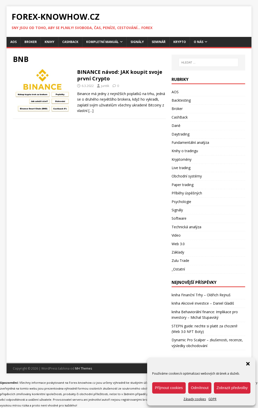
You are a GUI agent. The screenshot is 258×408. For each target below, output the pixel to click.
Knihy (49, 42)
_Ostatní (178, 269)
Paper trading (183, 184)
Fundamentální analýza (190, 142)
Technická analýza (186, 226)
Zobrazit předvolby (232, 388)
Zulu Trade (180, 260)
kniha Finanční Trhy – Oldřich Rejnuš (201, 294)
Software (179, 218)
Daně (176, 125)
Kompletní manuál (102, 42)
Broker (30, 42)
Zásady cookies (194, 399)
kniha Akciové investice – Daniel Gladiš (203, 303)
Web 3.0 (178, 243)
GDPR (212, 399)
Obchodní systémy (187, 176)
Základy (178, 252)
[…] (90, 110)
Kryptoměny (181, 159)
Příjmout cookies (169, 388)
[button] (247, 363)
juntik (105, 85)
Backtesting (181, 100)
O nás (198, 42)
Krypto (179, 42)
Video (176, 235)
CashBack (70, 42)
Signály (137, 42)
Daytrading (180, 134)
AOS (13, 42)
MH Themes (83, 368)
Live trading (181, 167)
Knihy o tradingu (185, 150)
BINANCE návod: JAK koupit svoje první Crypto (119, 75)
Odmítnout (200, 388)
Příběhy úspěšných (187, 193)
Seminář (159, 42)
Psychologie (181, 201)
